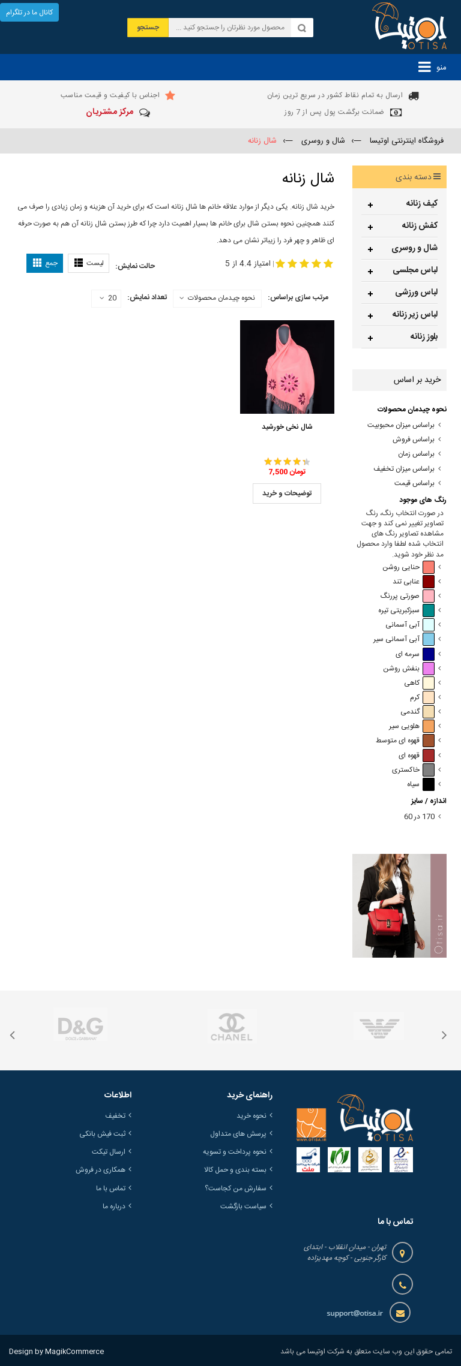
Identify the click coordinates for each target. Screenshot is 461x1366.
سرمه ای (415, 654)
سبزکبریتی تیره (406, 611)
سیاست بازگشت (243, 1206)
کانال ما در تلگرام (29, 13)
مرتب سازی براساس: (298, 297)
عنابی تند (414, 582)
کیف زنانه (422, 204)
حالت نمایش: (135, 266)
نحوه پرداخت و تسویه (235, 1152)
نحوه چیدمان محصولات (221, 298)
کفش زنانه (420, 226)
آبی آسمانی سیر (404, 639)
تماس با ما (110, 1189)
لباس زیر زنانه (415, 315)
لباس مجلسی (415, 270)
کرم (422, 698)
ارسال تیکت (108, 1152)
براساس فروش (414, 440)
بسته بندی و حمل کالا (235, 1170)
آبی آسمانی (410, 625)
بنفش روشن (409, 669)
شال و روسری (414, 248)
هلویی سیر (412, 726)
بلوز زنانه (424, 337)
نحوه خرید (252, 1116)
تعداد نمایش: (147, 297)
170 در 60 (419, 817)
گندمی (417, 712)
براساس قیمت (414, 484)
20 (108, 298)
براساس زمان (416, 454)
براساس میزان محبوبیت (401, 425)
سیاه (421, 785)
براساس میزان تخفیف (404, 469)
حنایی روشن (408, 567)
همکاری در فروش (100, 1170)
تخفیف (115, 1116)
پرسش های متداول (238, 1134)
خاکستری (413, 770)
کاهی (419, 683)
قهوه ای (417, 756)
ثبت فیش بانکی (102, 1134)
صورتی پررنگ (408, 596)
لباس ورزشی (416, 292)
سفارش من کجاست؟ (236, 1189)
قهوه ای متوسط (405, 741)
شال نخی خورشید (287, 427)
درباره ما (114, 1206)
